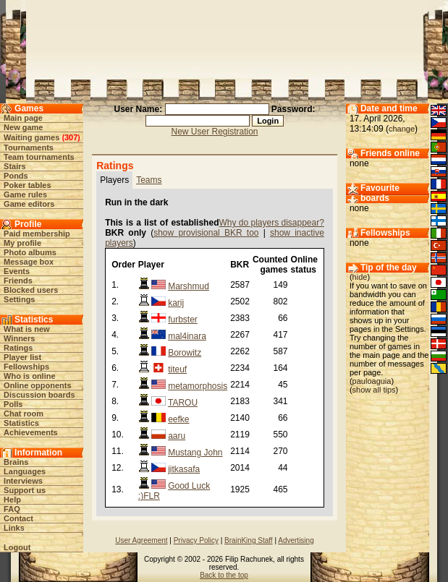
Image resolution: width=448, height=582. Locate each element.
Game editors (29, 204)
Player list (22, 357)
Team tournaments (39, 157)
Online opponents (38, 385)
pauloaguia (372, 381)
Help (12, 499)
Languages (25, 471)
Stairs (15, 166)
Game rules (25, 194)
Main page (23, 118)
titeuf (177, 369)
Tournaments (29, 147)
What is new (27, 329)
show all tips (374, 389)
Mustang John (195, 453)
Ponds (16, 175)
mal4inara (187, 336)
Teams (148, 180)
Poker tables (27, 185)
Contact (18, 518)
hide (360, 277)
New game (23, 127)
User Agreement (141, 540)
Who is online (30, 376)
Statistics (21, 423)
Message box (29, 261)
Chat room (23, 413)
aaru (176, 436)
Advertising (295, 540)
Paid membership (37, 233)
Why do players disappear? (271, 223)
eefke (178, 419)
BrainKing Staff (248, 540)
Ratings (18, 347)
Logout (17, 547)
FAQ (12, 509)
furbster (183, 319)
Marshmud (188, 286)
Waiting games (31, 137)
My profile (22, 243)
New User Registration (214, 132)
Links (14, 527)
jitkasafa (184, 469)
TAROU (183, 403)
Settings (19, 299)
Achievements (31, 432)
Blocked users (31, 290)
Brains (16, 462)
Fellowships (26, 366)
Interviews (23, 480)
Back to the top (224, 575)
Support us (25, 490)
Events (17, 271)
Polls (13, 404)
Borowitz (184, 353)
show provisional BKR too (205, 233)
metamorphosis (197, 386)
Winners (19, 338)
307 (70, 137)
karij (176, 303)
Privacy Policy (196, 540)
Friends (18, 280)
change (402, 128)
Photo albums (30, 252)
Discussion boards (39, 394)
